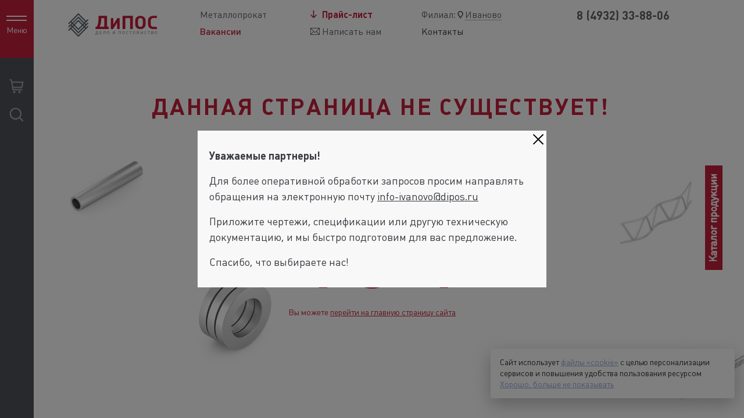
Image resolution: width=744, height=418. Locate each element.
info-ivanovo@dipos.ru (427, 196)
